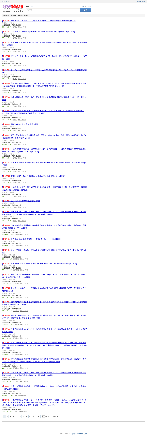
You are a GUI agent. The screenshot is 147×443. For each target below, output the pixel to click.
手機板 (74, 434)
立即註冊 (138, 1)
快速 (83, 6)
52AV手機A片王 (82, 434)
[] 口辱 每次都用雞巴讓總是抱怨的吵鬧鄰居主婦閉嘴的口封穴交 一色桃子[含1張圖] (38, 32)
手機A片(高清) (22, 27)
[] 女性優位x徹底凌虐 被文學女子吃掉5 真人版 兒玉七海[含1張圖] (31, 239)
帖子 (27, 6)
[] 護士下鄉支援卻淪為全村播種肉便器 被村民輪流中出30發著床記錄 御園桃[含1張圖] (39, 264)
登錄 (143, 1)
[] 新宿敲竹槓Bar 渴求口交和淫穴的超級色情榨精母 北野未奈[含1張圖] (33, 176)
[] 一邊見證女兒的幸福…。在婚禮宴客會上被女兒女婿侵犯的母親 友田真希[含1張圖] (39, 21)
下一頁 (54, 416)
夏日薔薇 (16, 234)
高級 (89, 6)
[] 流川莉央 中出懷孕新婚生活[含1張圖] (21, 201)
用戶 (32, 6)
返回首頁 (5, 1)
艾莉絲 (15, 27)
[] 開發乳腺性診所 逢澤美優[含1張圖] (20, 124)
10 (33, 416)
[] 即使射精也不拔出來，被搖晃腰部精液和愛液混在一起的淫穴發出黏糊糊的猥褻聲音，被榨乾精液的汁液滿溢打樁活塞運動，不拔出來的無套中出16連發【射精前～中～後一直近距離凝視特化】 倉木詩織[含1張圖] (44, 345)
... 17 (38, 416)
